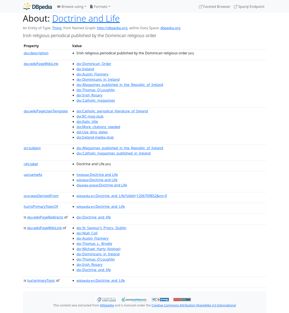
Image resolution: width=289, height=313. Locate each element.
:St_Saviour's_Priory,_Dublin (102, 227)
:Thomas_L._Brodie (94, 243)
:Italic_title (87, 121)
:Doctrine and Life (97, 174)
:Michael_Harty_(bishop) (99, 248)
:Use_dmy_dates (92, 132)
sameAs (33, 174)
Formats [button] (99, 6)
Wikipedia (107, 305)
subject (32, 148)
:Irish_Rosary (90, 95)
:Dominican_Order (94, 63)
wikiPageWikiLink (41, 63)
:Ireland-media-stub (95, 137)
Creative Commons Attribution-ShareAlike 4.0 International (194, 305)
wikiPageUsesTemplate (46, 111)
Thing (57, 28)
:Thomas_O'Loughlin (96, 90)
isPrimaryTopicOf (41, 206)
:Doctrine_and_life (94, 217)
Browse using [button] (70, 6)
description (36, 53)
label (31, 164)
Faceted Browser (215, 6)
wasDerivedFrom (41, 195)
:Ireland (85, 69)
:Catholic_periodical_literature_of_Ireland (112, 111)
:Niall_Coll (87, 233)
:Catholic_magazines (96, 100)
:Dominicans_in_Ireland (98, 79)
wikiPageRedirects (45, 217)
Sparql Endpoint (249, 6)
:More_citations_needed (98, 126)
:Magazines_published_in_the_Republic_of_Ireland (120, 84)
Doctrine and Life (86, 18)
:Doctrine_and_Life (101, 206)
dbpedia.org (170, 28)
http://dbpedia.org (112, 28)
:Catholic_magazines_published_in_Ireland (114, 153)
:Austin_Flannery (93, 74)
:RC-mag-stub (90, 116)
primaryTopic (41, 280)
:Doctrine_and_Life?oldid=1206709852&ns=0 (122, 195)
